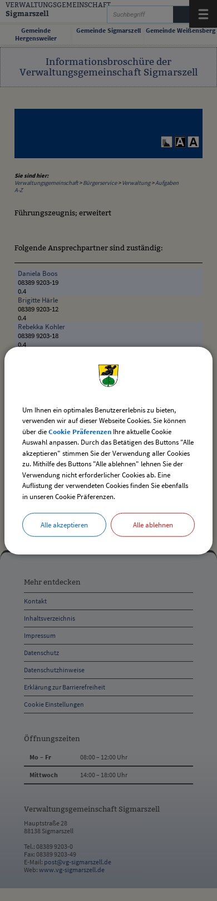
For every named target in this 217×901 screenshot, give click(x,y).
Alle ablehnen (153, 525)
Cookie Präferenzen (79, 431)
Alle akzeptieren (64, 525)
